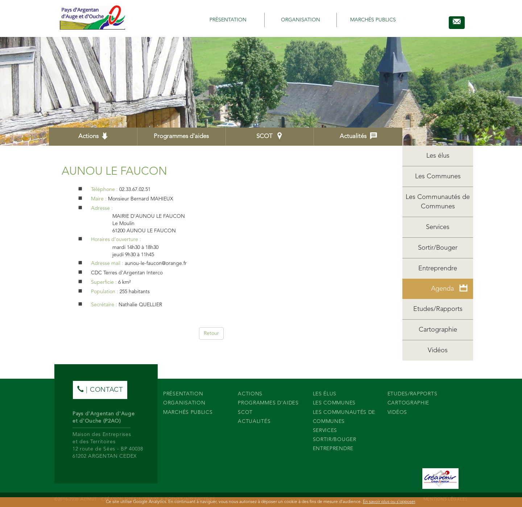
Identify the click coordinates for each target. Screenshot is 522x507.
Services (438, 227)
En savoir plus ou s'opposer (389, 502)
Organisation (300, 19)
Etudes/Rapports (438, 309)
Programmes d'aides (181, 136)
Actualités (358, 136)
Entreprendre (437, 268)
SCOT (269, 136)
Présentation (228, 19)
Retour (211, 333)
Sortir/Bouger (437, 248)
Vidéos (438, 350)
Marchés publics (373, 19)
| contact (100, 389)
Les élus (438, 156)
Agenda (449, 288)
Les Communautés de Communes (438, 202)
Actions (93, 136)
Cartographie (438, 330)
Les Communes (438, 176)
